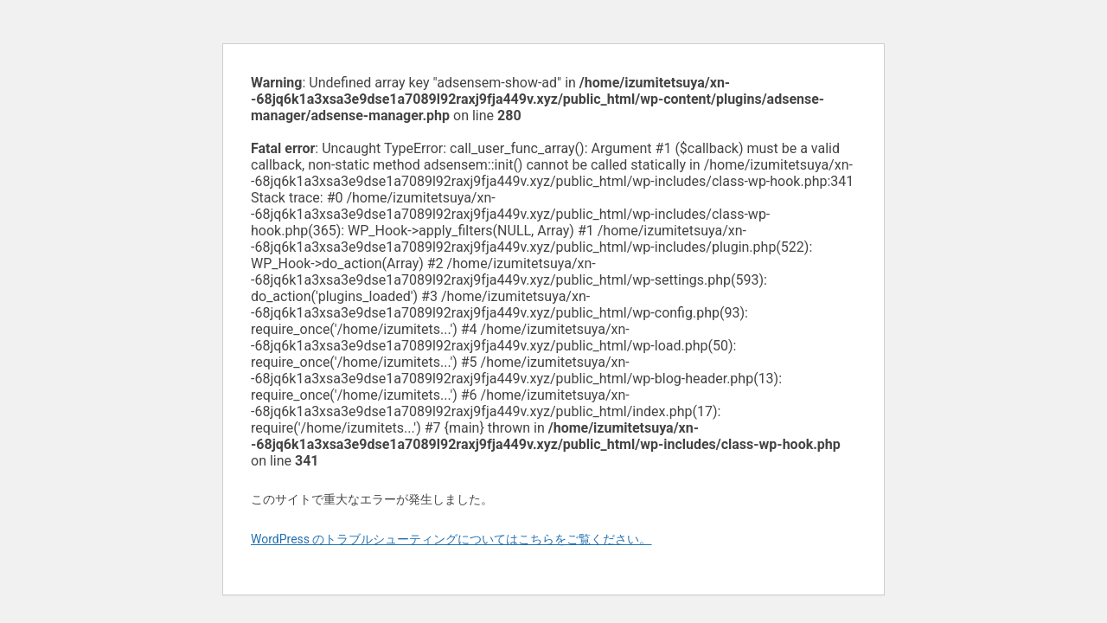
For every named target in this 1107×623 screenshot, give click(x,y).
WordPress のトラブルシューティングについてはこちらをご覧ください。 (451, 539)
